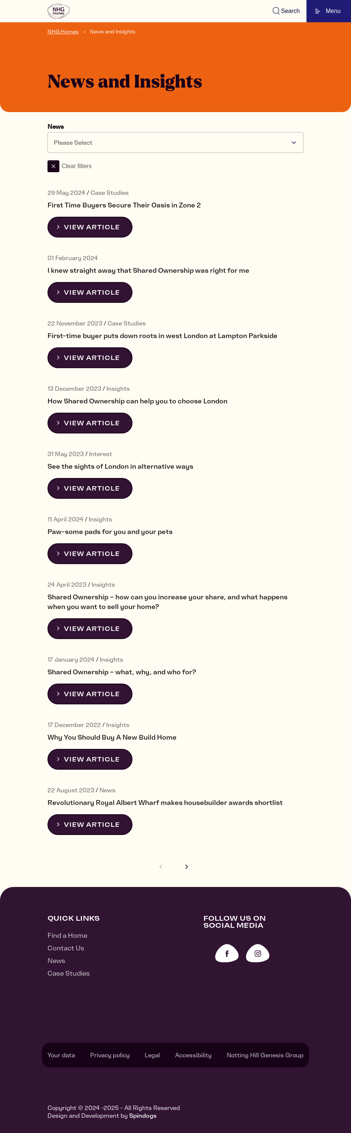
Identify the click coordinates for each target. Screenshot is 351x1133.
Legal (152, 1055)
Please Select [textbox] (73, 142)
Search (290, 11)
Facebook (227, 953)
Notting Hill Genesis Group (265, 1055)
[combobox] (175, 142)
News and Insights (112, 32)
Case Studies (68, 973)
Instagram (257, 953)
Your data (61, 1055)
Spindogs (143, 1115)
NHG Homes (63, 32)
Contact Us (65, 948)
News (55, 126)
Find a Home (67, 935)
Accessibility (193, 1055)
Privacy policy (109, 1055)
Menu (328, 11)
